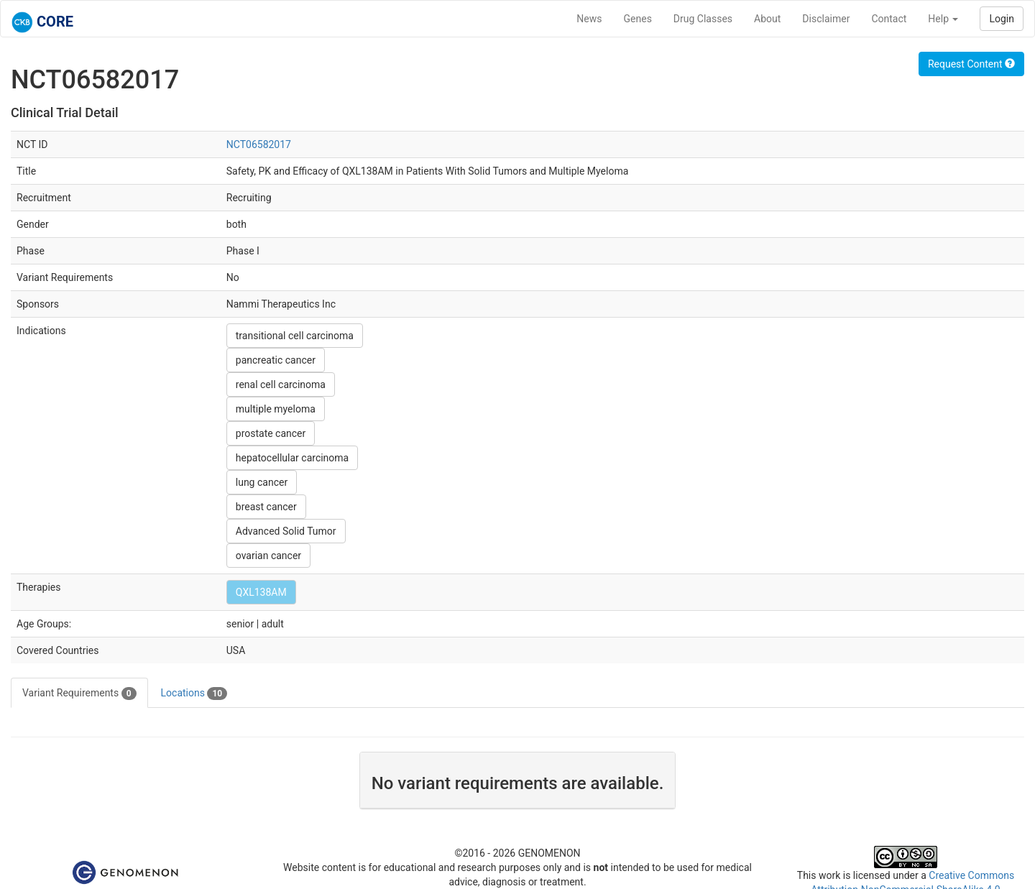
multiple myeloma (276, 409)
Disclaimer (826, 18)
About (767, 18)
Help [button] (943, 18)
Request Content (971, 64)
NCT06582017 (258, 144)
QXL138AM (261, 592)
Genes (638, 18)
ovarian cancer (268, 555)
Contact (888, 18)
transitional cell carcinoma (295, 335)
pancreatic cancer (276, 360)
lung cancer (262, 482)
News (589, 18)
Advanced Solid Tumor (286, 531)
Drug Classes (702, 18)
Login (1001, 18)
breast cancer (266, 506)
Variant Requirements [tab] (79, 693)
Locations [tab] (194, 693)
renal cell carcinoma (281, 384)
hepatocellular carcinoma (292, 458)
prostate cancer (271, 433)
